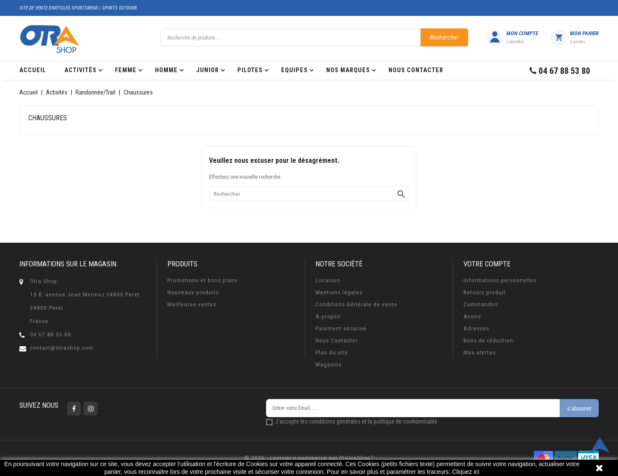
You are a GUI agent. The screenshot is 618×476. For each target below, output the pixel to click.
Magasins (328, 364)
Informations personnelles (500, 280)
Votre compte (487, 263)
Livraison (327, 280)
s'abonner (579, 408)
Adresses (476, 328)
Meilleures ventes (191, 304)
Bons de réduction (488, 340)
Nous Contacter (336, 340)
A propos (327, 316)
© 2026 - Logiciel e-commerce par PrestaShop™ (309, 458)
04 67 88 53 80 (50, 334)
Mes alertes (480, 352)
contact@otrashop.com (62, 348)
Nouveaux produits (193, 292)
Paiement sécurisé (341, 328)
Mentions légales (339, 292)
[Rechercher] (309, 193)
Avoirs (472, 316)
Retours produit (485, 292)
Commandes (481, 304)
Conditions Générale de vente (356, 304)
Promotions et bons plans (202, 280)
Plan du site (331, 352)
